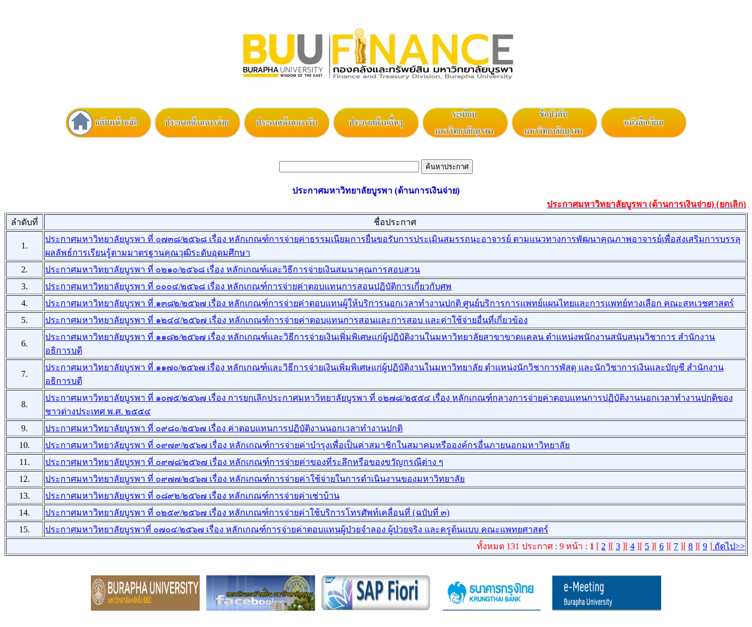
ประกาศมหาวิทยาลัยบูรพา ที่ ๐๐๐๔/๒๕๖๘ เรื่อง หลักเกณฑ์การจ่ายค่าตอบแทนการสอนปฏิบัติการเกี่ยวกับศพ (248, 286)
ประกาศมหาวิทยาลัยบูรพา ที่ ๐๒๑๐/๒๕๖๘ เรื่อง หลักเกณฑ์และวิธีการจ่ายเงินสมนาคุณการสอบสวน (232, 269)
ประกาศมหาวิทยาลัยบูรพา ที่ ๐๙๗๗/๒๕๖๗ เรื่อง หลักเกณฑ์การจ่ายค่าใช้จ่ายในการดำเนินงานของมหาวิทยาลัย (255, 478)
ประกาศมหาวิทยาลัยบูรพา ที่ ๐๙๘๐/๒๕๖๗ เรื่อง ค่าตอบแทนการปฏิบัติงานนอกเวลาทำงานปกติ (224, 428)
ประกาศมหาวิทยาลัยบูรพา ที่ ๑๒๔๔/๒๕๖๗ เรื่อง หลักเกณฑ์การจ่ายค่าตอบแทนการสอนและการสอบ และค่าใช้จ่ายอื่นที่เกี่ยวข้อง (286, 320)
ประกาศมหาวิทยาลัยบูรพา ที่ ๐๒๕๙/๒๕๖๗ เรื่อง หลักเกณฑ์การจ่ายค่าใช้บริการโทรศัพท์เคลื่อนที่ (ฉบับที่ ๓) (247, 512)
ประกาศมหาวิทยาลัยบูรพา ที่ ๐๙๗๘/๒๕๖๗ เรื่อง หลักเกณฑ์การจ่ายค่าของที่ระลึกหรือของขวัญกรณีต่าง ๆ (244, 462)
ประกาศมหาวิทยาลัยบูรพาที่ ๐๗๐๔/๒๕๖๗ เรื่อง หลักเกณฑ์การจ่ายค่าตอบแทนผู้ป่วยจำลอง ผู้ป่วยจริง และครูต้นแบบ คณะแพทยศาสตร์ (296, 529)
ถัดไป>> (728, 546)
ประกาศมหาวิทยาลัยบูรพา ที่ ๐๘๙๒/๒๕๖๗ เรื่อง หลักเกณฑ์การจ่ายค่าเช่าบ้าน (192, 495)
